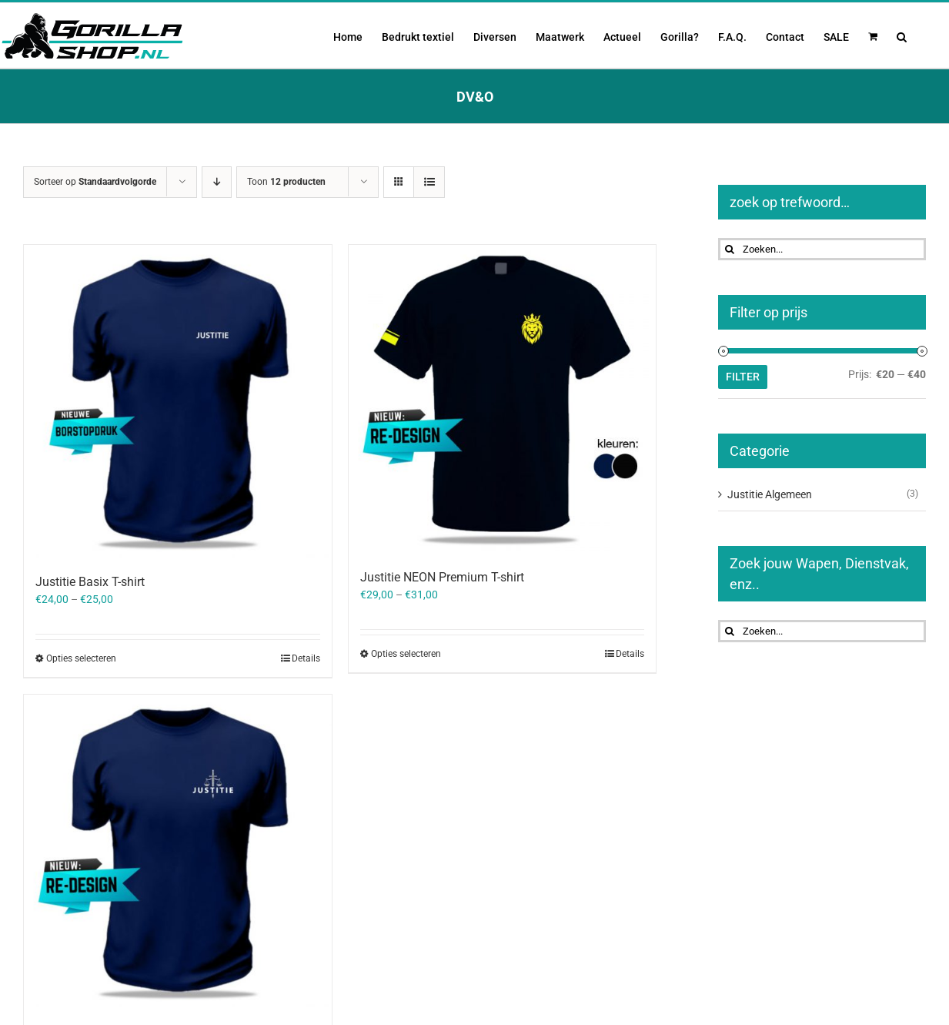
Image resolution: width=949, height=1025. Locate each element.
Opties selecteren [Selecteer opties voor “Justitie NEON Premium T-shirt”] (406, 653)
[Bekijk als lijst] (429, 182)
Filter (743, 376)
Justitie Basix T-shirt (90, 581)
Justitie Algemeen (769, 494)
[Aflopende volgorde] (217, 182)
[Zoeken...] (822, 249)
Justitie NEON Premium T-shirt (442, 577)
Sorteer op (95, 181)
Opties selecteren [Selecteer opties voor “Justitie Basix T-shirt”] (81, 658)
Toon (286, 181)
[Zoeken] (729, 249)
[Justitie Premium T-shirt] (178, 851)
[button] (902, 35)
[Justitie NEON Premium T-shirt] (503, 399)
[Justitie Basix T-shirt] (178, 401)
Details (306, 658)
